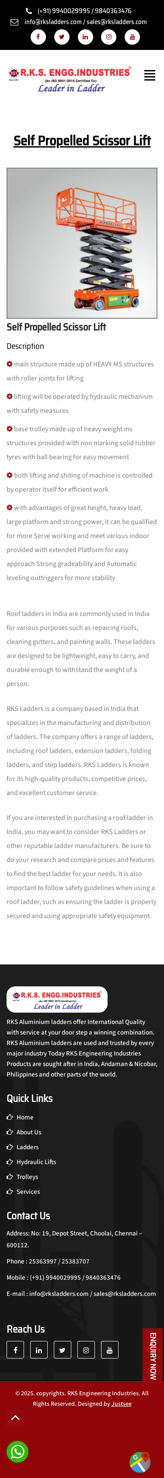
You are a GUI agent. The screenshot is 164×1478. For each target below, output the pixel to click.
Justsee (122, 1404)
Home (20, 1117)
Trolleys (22, 1177)
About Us (24, 1132)
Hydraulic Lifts (31, 1162)
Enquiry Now (153, 1356)
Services (23, 1191)
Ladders (22, 1147)
